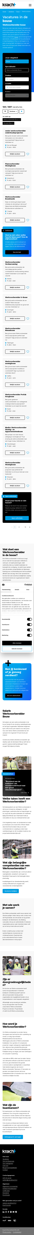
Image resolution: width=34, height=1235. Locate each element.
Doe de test (17, 252)
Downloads (6, 1195)
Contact (5, 1170)
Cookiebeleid (17, 1232)
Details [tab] (17, 589)
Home (4, 11)
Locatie (8, 83)
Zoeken (8, 75)
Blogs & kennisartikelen (10, 1167)
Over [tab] (27, 589)
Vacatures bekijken (11, 891)
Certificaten (6, 1191)
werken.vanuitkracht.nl (9, 1203)
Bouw (18, 11)
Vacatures (11, 11)
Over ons (5, 1165)
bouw (16, 37)
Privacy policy (7, 1232)
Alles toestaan (17, 643)
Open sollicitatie (17, 518)
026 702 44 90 (7, 1178)
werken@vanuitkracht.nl (10, 1180)
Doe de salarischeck (13, 695)
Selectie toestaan (17, 648)
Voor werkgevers (8, 1163)
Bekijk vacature (15, 154)
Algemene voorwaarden (10, 1186)
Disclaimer (6, 1193)
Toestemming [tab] (6, 589)
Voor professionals (8, 1161)
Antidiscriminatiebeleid (9, 1188)
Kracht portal (7, 1205)
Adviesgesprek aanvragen (13, 1137)
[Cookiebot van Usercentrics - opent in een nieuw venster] (24, 585)
